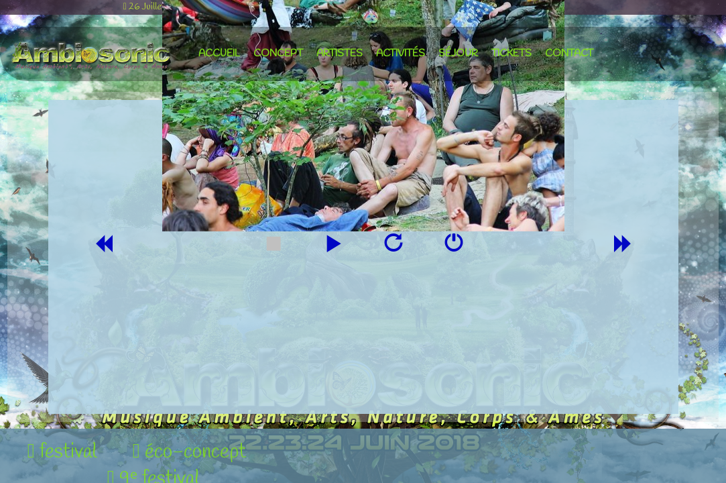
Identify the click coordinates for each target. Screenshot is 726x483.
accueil (219, 53)
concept (278, 53)
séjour (458, 53)
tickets (511, 53)
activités (400, 53)
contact (569, 53)
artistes (339, 53)
